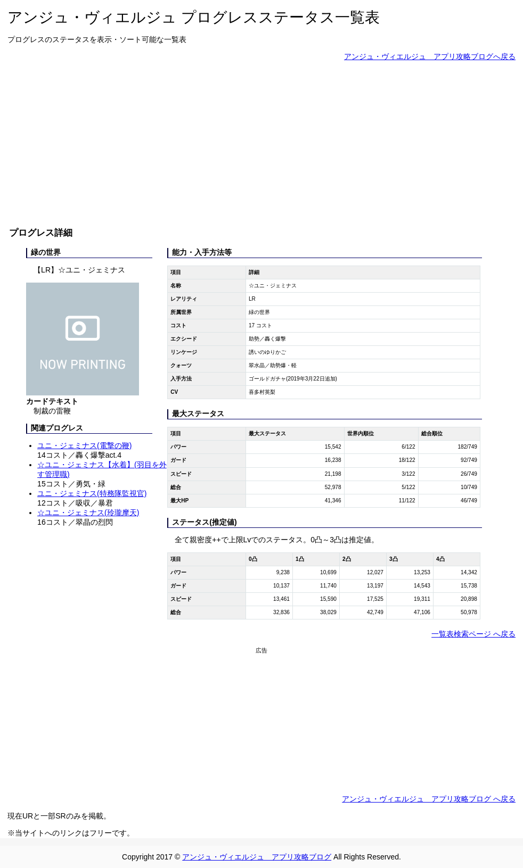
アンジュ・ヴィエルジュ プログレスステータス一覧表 (193, 17)
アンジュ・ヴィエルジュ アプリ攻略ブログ (256, 857)
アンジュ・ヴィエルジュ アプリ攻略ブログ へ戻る (429, 799)
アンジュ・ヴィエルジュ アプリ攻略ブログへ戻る (430, 56)
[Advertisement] (261, 143)
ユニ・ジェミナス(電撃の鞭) (84, 445)
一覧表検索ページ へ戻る (473, 634)
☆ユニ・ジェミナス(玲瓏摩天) (88, 512)
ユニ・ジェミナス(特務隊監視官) (91, 493)
